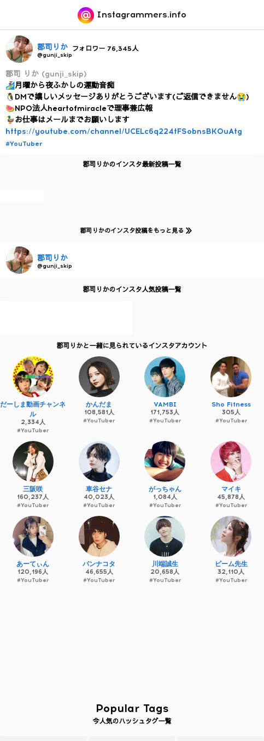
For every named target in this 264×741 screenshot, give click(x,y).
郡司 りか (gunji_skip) (46, 74)
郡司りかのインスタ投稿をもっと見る (133, 230)
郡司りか (52, 47)
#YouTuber (23, 144)
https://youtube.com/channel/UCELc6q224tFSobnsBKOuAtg (123, 131)
